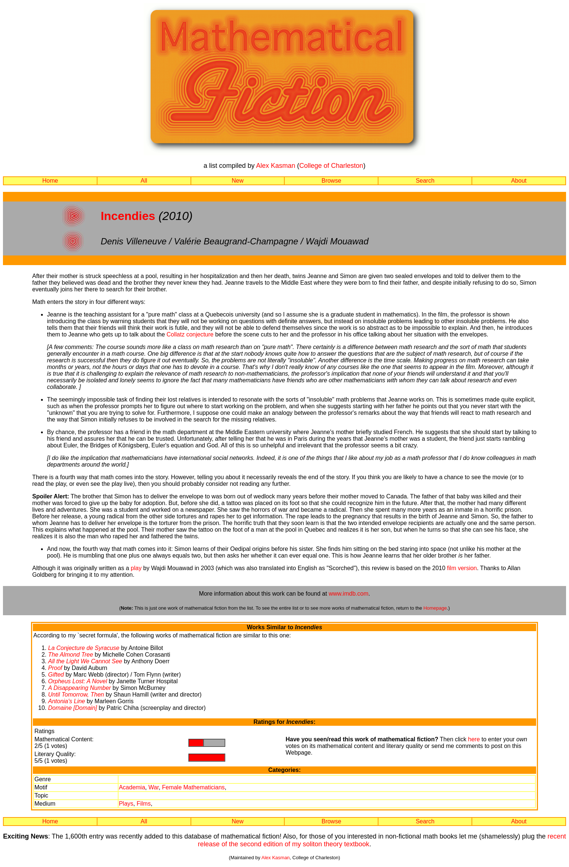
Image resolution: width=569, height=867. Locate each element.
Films (144, 803)
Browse (331, 180)
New (238, 180)
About (519, 180)
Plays (126, 803)
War (153, 787)
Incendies (128, 216)
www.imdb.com (349, 593)
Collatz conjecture (190, 334)
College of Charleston (331, 165)
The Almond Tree (70, 654)
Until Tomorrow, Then (76, 694)
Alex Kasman (275, 165)
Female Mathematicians (193, 787)
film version (462, 568)
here (474, 739)
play (136, 568)
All (144, 180)
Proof (55, 668)
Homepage (435, 608)
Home (50, 180)
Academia (132, 787)
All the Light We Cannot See (85, 661)
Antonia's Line (66, 701)
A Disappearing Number (79, 688)
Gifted (56, 674)
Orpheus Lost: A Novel (77, 681)
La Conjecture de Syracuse (83, 648)
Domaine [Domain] (72, 708)
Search (425, 180)
